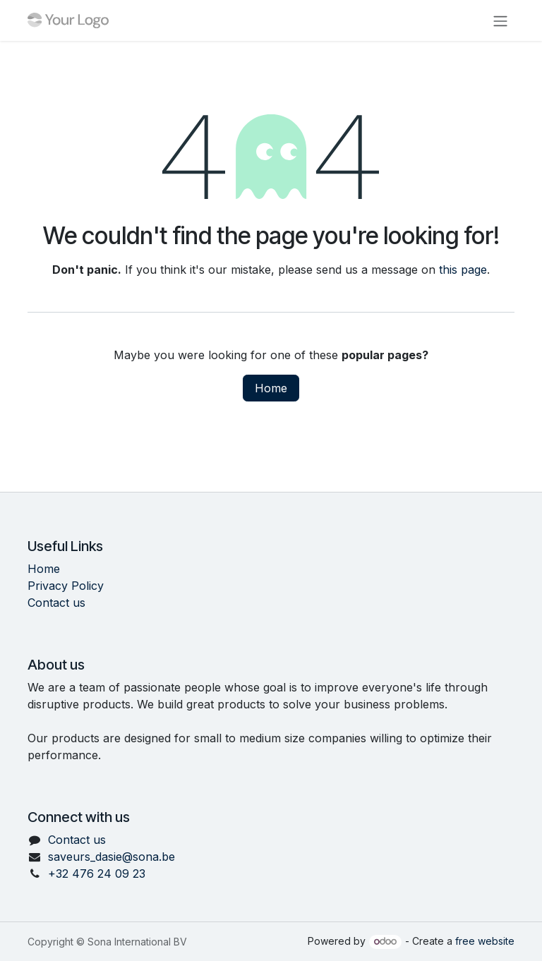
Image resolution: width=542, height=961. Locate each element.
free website (484, 941)
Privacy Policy (66, 586)
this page (463, 269)
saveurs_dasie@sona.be (111, 857)
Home (271, 388)
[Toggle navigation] (500, 20)
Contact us (56, 603)
